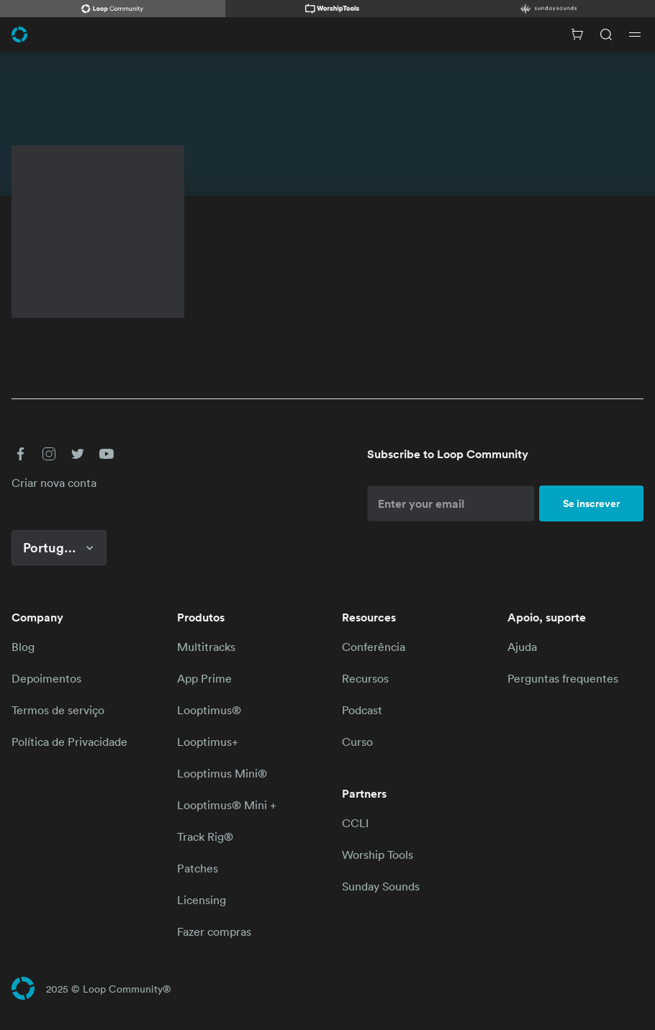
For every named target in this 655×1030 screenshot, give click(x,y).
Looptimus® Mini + (226, 805)
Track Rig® (205, 836)
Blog (23, 646)
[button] (20, 453)
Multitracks (206, 646)
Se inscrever (591, 503)
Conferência (373, 646)
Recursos (365, 678)
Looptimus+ (207, 741)
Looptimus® (209, 710)
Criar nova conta (54, 482)
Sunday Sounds (381, 886)
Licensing (201, 900)
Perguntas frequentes (562, 678)
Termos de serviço (58, 710)
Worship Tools (377, 854)
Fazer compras (214, 931)
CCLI (355, 823)
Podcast (362, 710)
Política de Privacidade (69, 741)
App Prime (204, 678)
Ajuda (522, 646)
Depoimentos (46, 678)
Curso (357, 741)
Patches (197, 868)
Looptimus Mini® (222, 773)
